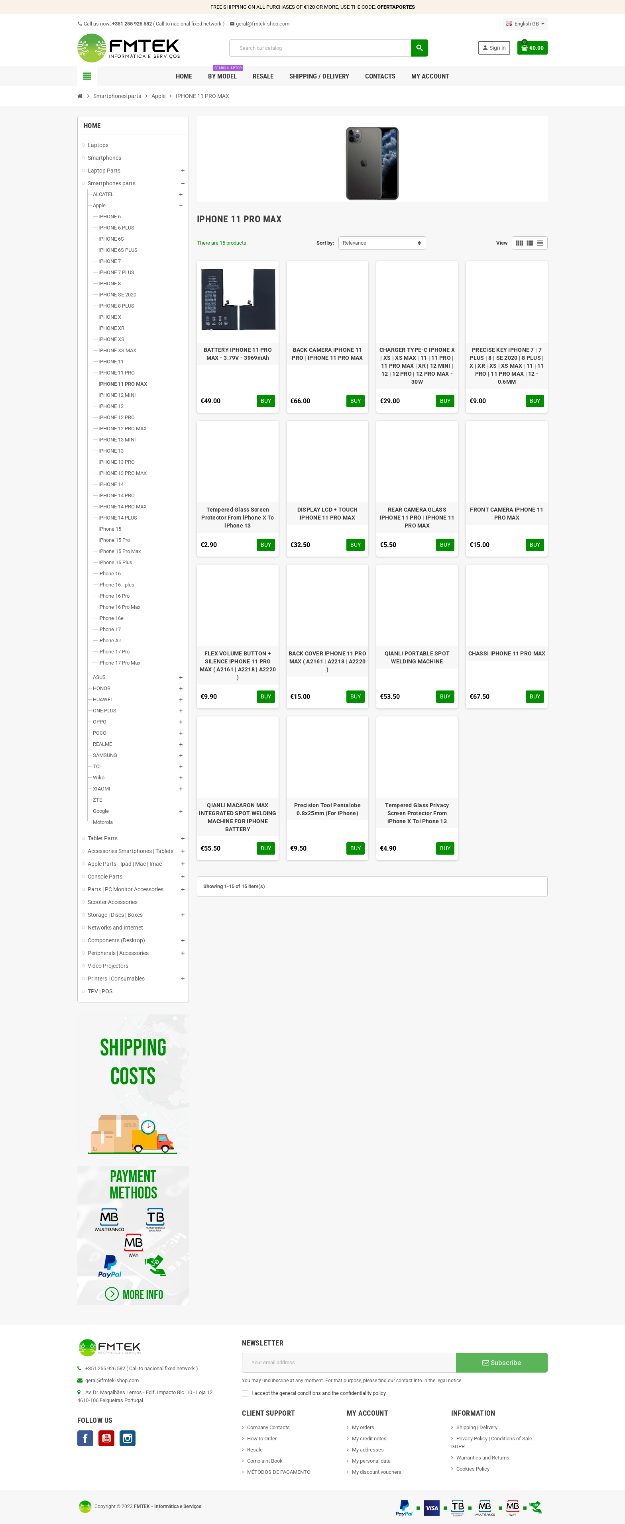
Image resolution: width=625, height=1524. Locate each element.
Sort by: (325, 243)
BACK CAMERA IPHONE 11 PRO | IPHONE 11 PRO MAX (327, 354)
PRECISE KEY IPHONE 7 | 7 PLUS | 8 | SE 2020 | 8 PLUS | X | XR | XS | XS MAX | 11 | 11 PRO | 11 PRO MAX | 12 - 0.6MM (507, 366)
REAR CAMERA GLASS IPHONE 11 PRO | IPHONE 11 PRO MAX (417, 517)
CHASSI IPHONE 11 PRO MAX (507, 653)
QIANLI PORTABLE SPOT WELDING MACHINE (417, 657)
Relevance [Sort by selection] (354, 243)
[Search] (328, 48)
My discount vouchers (376, 1472)
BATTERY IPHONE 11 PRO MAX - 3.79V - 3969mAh (238, 354)
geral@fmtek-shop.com (259, 24)
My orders (363, 1427)
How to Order (262, 1439)
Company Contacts (268, 1427)
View (502, 243)
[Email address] (349, 1363)
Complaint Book (265, 1461)
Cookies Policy (472, 1469)
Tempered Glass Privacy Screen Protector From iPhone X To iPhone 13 (417, 813)
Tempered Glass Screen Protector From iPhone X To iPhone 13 (237, 517)
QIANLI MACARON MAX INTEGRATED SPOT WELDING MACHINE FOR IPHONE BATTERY (237, 817)
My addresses (368, 1450)
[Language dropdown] (525, 24)
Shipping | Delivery (476, 1427)
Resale (255, 1450)
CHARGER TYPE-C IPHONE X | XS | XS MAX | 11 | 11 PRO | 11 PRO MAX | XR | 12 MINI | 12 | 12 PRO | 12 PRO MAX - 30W (417, 366)
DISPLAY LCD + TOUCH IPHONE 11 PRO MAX (327, 513)
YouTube (106, 1438)
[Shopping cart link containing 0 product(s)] (532, 48)
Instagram (128, 1438)
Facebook (85, 1438)
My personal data (371, 1461)
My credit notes (369, 1439)
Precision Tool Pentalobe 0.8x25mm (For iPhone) (327, 809)
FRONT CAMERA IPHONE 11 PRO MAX (506, 513)
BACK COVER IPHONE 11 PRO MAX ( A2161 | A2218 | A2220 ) (327, 661)
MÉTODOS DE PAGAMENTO (279, 1472)
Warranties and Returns (482, 1458)
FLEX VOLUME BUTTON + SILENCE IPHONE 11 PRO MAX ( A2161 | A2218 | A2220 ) (238, 665)
